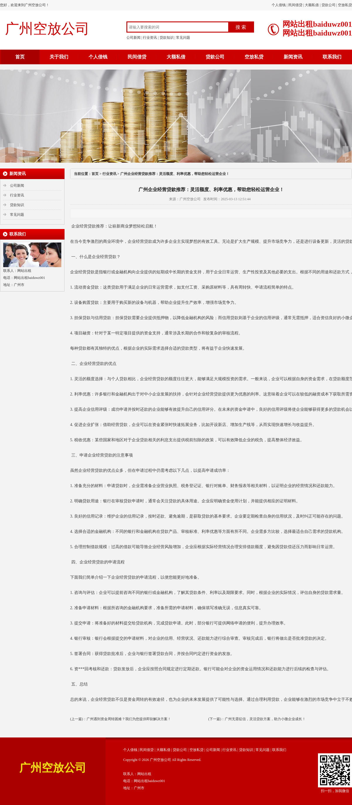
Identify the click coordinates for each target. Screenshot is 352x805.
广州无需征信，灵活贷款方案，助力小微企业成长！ (265, 719)
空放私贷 (345, 5)
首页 (20, 56)
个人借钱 (279, 5)
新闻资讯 (293, 56)
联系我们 (332, 56)
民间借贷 (295, 5)
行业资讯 (150, 38)
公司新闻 (133, 38)
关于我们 (59, 56)
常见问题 (183, 38)
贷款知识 (167, 38)
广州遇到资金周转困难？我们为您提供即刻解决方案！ (129, 719)
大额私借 (312, 5)
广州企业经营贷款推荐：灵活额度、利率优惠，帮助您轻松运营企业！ (174, 174)
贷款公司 (328, 5)
